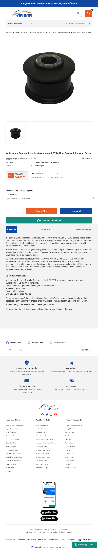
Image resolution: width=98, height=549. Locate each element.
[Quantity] (14, 211)
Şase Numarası (11, 195)
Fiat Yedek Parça (41, 460)
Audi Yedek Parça (41, 429)
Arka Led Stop (70, 453)
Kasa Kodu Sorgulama (13, 453)
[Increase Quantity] (20, 211)
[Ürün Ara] (63, 23)
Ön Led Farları (70, 432)
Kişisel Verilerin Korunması (15, 429)
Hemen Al (76, 211)
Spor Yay (68, 439)
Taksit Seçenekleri (84, 229)
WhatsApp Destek (84, 544)
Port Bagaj (69, 450)
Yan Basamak (69, 436)
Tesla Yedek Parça (42, 468)
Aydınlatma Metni (12, 450)
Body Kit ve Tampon (72, 429)
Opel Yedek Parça (42, 464)
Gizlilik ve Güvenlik (12, 439)
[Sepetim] (88, 13)
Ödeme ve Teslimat (12, 436)
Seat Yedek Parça (41, 446)
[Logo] (22, 13)
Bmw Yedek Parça (42, 425)
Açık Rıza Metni (11, 446)
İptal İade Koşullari (12, 432)
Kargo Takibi (10, 468)
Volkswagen (40, 166)
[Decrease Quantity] (8, 211)
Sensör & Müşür (70, 468)
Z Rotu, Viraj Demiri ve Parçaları (48, 162)
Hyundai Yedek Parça (43, 450)
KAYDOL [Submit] (86, 350)
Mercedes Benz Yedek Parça (45, 443)
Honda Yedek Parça (42, 436)
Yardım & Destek (11, 464)
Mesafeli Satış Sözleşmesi (14, 425)
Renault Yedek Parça (43, 457)
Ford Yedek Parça (41, 432)
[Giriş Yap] (77, 13)
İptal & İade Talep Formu (14, 457)
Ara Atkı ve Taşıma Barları (73, 425)
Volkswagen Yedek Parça (44, 439)
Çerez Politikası (11, 443)
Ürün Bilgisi (12, 229)
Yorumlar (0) (46, 229)
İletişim (8, 471)
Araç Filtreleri (69, 457)
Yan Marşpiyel (70, 446)
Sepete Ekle (41, 211)
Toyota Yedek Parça (42, 453)
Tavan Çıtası (69, 443)
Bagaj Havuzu (70, 460)
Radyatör (68, 464)
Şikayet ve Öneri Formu (14, 460)
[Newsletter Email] (49, 350)
